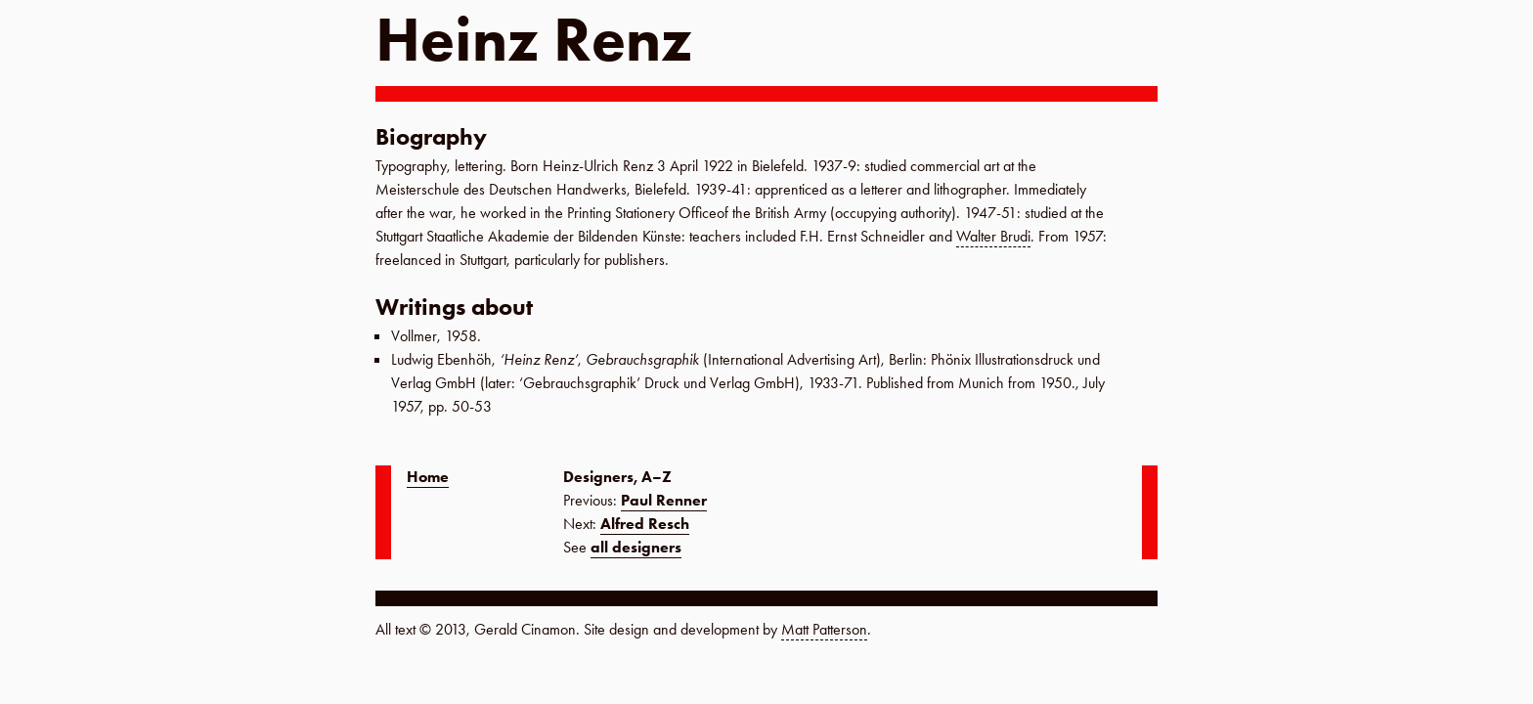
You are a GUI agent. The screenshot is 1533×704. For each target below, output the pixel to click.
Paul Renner (664, 500)
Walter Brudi (993, 236)
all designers (636, 547)
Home (428, 476)
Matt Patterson (824, 629)
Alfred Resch (644, 523)
